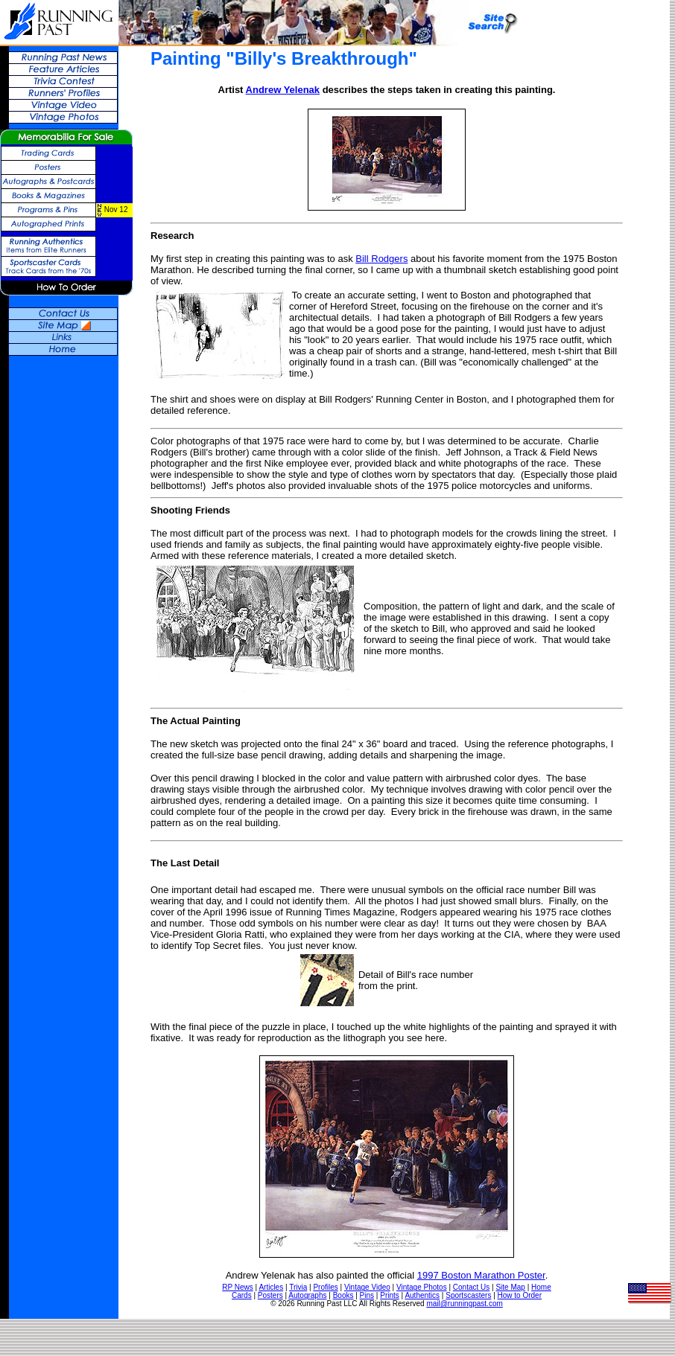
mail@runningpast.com (464, 1303)
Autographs (307, 1295)
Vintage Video (367, 1287)
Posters (270, 1295)
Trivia (298, 1287)
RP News (237, 1287)
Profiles (325, 1287)
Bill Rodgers (381, 258)
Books (343, 1295)
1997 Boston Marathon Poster (481, 1275)
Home (541, 1287)
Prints (389, 1295)
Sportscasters (468, 1295)
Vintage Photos (421, 1287)
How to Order (520, 1295)
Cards (242, 1295)
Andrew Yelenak (283, 89)
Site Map (510, 1287)
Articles (271, 1287)
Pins (367, 1295)
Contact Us (471, 1287)
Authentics (422, 1295)
